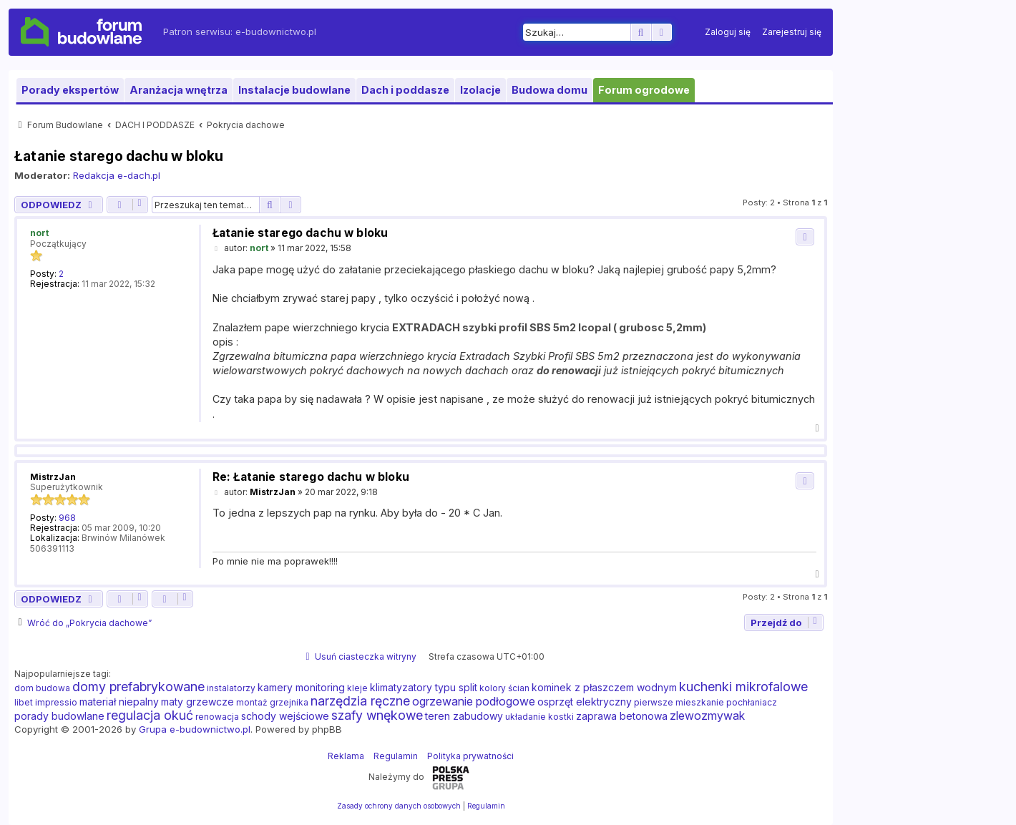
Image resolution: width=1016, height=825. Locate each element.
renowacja (217, 716)
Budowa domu (549, 90)
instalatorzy (231, 688)
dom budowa (42, 688)
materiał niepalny (119, 701)
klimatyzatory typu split (423, 687)
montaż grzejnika (272, 702)
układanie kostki (539, 716)
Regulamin (395, 756)
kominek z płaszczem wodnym (604, 687)
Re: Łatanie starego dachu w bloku (311, 477)
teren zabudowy (464, 716)
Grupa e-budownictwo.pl (194, 729)
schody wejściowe (285, 716)
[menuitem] (728, 32)
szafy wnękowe (377, 715)
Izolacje (480, 90)
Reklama (346, 756)
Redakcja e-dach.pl (116, 175)
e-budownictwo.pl (275, 31)
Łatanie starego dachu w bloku (119, 156)
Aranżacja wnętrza (179, 90)
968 (67, 518)
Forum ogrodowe (644, 90)
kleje (357, 688)
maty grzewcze (197, 701)
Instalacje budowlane (294, 90)
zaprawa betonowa (622, 716)
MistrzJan (53, 477)
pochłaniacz (751, 702)
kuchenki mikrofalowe (743, 686)
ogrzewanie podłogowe (473, 701)
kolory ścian (504, 688)
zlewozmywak (707, 715)
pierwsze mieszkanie (679, 702)
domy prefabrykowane (138, 686)
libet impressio (45, 702)
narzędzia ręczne (360, 701)
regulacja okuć (150, 715)
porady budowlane (59, 716)
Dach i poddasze (405, 90)
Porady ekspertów (70, 90)
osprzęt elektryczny (584, 701)
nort (39, 233)
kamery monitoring (301, 687)
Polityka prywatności (470, 756)
